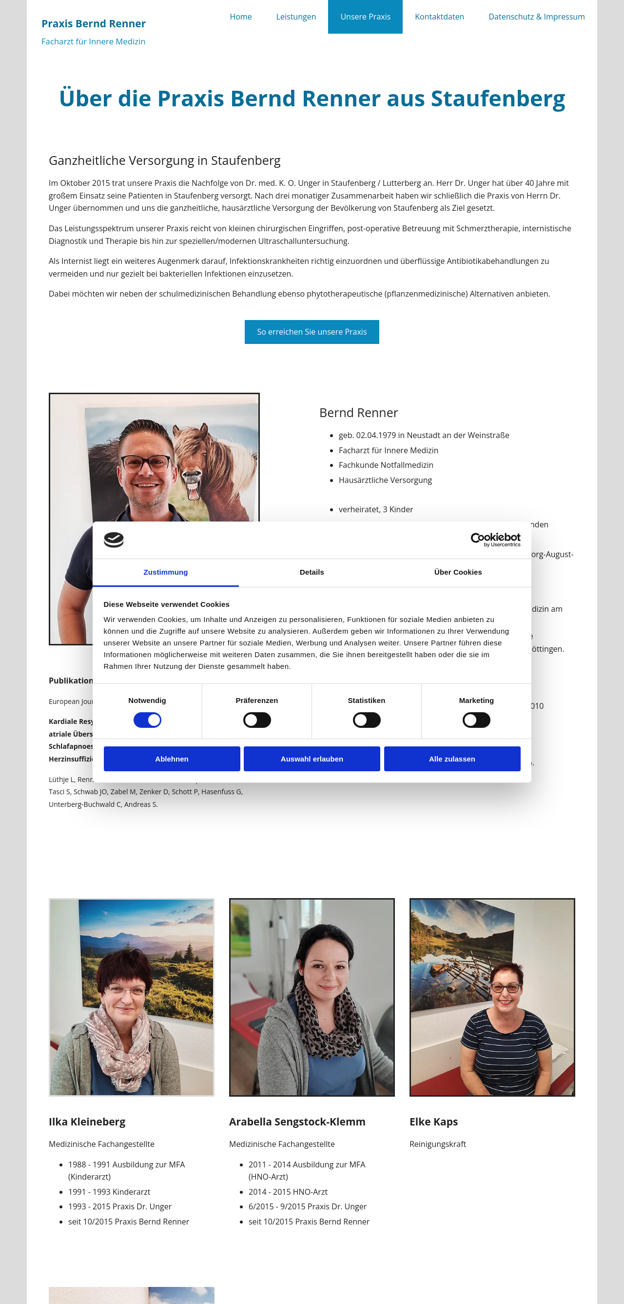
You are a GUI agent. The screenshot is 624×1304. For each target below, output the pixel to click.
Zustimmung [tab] (166, 572)
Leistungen (296, 16)
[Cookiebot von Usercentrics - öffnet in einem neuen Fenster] (478, 540)
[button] (312, 332)
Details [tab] (312, 572)
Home (241, 16)
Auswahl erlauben (312, 759)
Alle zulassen (452, 759)
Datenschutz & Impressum (536, 16)
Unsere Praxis (365, 16)
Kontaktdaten (439, 16)
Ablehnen (171, 759)
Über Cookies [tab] (458, 572)
